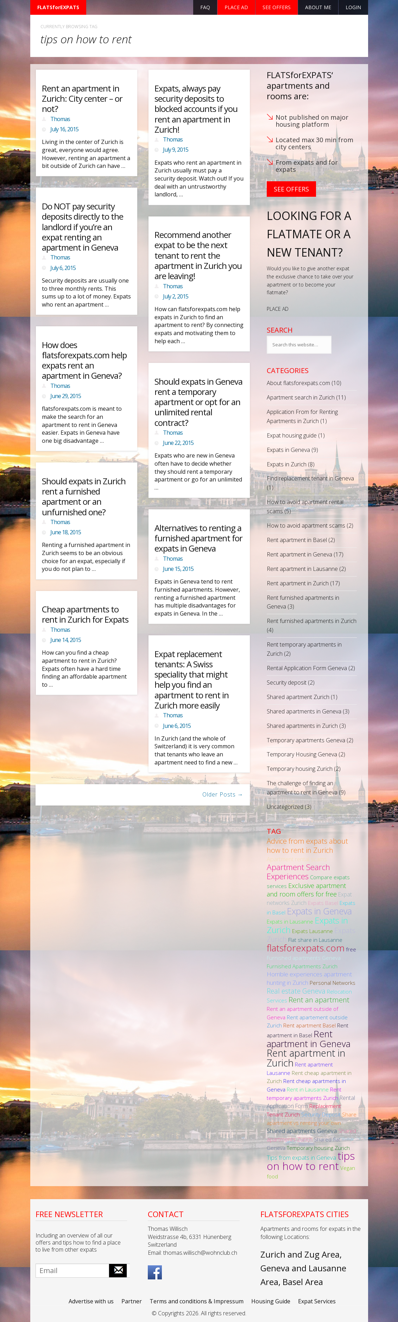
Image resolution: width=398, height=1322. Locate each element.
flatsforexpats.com (306, 948)
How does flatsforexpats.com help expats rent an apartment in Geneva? (84, 360)
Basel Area (303, 1282)
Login (353, 7)
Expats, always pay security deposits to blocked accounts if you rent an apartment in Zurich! (196, 108)
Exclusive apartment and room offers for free (306, 890)
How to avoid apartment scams (306, 525)
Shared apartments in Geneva (304, 711)
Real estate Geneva (296, 991)
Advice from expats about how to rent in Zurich (307, 845)
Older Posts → (223, 794)
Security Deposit (321, 1114)
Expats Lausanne (312, 930)
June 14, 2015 (65, 640)
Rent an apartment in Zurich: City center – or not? (82, 98)
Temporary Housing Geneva (302, 754)
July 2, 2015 (175, 296)
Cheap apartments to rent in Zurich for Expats (85, 614)
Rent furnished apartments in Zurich (311, 621)
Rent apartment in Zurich (298, 583)
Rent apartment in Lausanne (302, 569)
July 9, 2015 (175, 149)
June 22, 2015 (178, 443)
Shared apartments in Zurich (302, 726)
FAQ (205, 7)
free (351, 949)
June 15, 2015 (178, 569)
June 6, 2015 (177, 726)
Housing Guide (270, 1301)
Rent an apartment (319, 1000)
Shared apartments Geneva (302, 1131)
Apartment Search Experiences (298, 872)
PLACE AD (278, 309)
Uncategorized (285, 807)
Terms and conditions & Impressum (197, 1301)
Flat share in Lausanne (315, 939)
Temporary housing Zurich (300, 769)
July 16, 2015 (64, 129)
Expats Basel (323, 902)
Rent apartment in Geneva (299, 554)
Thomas (60, 119)
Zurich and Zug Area (300, 1254)
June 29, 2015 (65, 396)
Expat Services (317, 1301)
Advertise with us (91, 1301)
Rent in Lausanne (308, 1089)
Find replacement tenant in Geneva (310, 478)
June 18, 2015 (65, 532)
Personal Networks (332, 982)
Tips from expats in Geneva (301, 1157)
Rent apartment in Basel (297, 540)
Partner (131, 1301)
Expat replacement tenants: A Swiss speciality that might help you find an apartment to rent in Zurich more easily (191, 679)
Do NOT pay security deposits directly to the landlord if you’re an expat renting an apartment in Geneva (82, 226)
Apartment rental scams (297, 859)
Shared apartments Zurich (311, 1135)
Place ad (236, 7)
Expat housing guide (292, 435)
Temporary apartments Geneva (306, 740)
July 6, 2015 (63, 268)
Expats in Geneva (288, 450)
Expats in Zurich (287, 464)
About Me (318, 7)
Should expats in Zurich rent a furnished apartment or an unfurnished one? (84, 496)
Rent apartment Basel (309, 1025)
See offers (277, 7)
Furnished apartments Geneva (304, 957)
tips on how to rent (311, 1160)
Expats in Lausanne (290, 921)
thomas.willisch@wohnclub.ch (200, 1253)
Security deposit (287, 682)
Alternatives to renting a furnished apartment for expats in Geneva (198, 538)
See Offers (291, 189)
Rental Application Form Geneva (307, 668)
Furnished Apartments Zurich (302, 966)
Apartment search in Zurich (301, 397)
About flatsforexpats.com (298, 383)
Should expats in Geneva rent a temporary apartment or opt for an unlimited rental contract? (198, 402)
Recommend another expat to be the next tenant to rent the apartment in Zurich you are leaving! (198, 255)
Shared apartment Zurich (298, 697)
